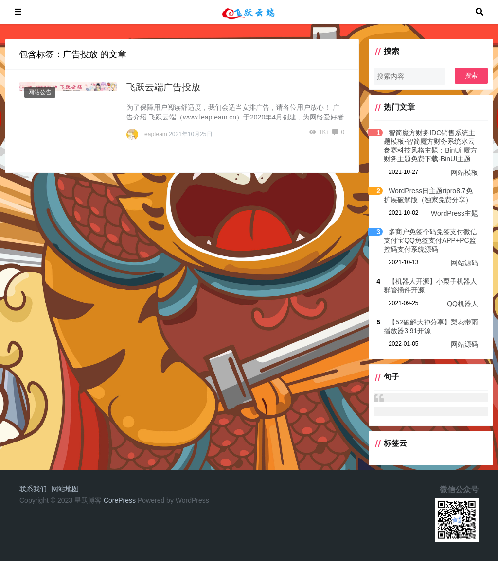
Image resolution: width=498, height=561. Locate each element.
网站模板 (464, 172)
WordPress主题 (454, 213)
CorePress (120, 500)
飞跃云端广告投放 (163, 87)
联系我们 (33, 489)
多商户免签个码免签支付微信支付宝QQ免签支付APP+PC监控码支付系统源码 (430, 240)
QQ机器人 (462, 303)
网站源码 (464, 263)
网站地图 (65, 489)
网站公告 (40, 92)
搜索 (471, 75)
